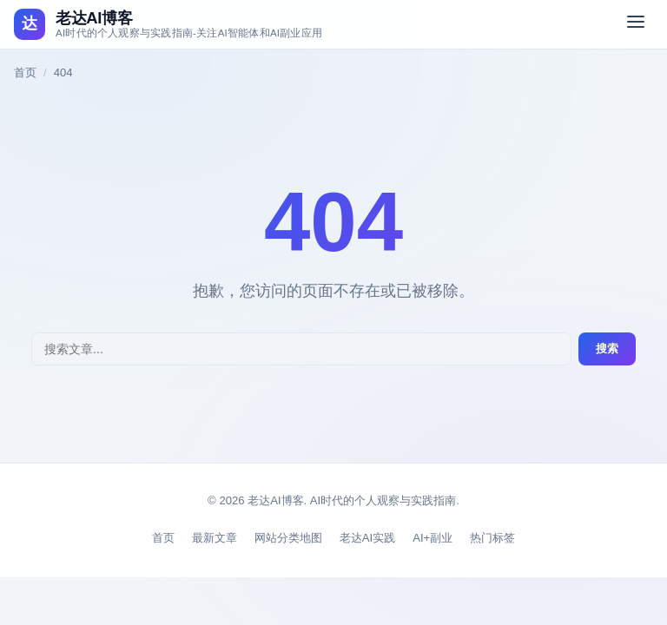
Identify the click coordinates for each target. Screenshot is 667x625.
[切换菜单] (635, 24)
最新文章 (214, 537)
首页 (25, 72)
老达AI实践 (367, 537)
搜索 (607, 348)
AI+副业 (432, 537)
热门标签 (492, 537)
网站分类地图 (288, 537)
